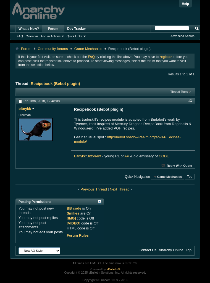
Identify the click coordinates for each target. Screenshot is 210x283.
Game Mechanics (88, 49)
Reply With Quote (177, 165)
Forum (53, 29)
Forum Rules (77, 235)
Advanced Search (182, 36)
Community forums (53, 49)
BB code (74, 208)
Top (189, 176)
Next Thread (119, 189)
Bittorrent (94, 156)
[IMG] (71, 218)
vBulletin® (113, 269)
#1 (190, 100)
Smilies (73, 213)
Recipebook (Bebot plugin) (55, 83)
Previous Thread (93, 189)
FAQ (20, 36)
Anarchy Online (171, 250)
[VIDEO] (73, 223)
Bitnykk (80, 156)
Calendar (32, 36)
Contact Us (147, 250)
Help (185, 4)
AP (126, 156)
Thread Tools (179, 91)
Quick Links (74, 36)
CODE (164, 156)
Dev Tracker (76, 29)
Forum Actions (51, 36)
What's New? (29, 29)
